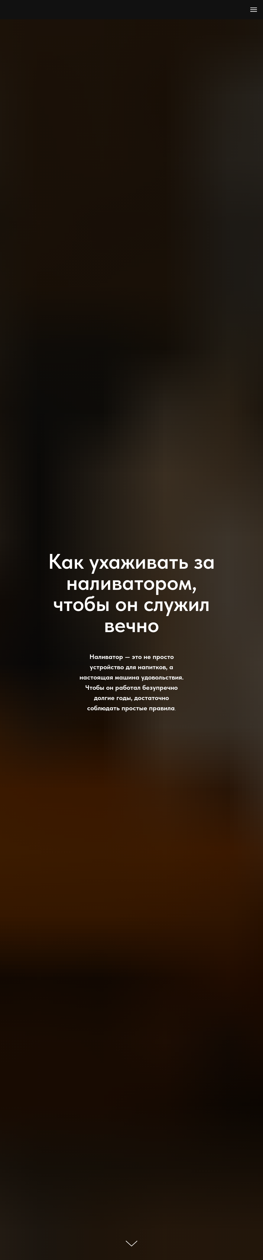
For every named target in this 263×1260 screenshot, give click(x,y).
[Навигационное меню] (253, 10)
